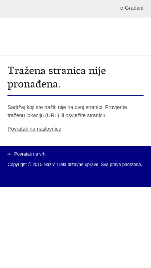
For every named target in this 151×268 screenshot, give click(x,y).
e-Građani (131, 8)
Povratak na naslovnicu (34, 129)
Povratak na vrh (29, 154)
